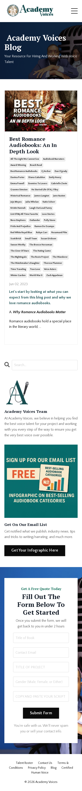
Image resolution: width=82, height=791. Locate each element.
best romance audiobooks (23, 171)
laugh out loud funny (41, 208)
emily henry (55, 177)
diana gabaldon (36, 177)
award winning (18, 165)
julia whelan (32, 202)
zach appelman (54, 275)
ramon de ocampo (44, 226)
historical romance (20, 196)
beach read (36, 165)
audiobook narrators (53, 159)
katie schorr (49, 202)
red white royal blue (21, 232)
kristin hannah (18, 208)
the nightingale (18, 257)
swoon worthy (17, 245)
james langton (41, 196)
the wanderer (60, 257)
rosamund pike (59, 232)
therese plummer (53, 263)
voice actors (50, 269)
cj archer (46, 171)
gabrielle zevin (59, 183)
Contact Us (45, 763)
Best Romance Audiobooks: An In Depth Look (33, 145)
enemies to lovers (37, 183)
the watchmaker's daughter (25, 263)
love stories (48, 214)
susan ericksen (48, 238)
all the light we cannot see (24, 159)
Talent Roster (24, 763)
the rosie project (40, 257)
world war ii (36, 275)
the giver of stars (19, 251)
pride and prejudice (20, 226)
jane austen (59, 196)
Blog (53, 768)
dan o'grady (61, 171)
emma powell (17, 183)
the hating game (42, 251)
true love (35, 269)
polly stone (49, 220)
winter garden (18, 275)
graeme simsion (19, 190)
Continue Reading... (23, 335)
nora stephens (18, 220)
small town (31, 238)
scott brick (15, 238)
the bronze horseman (40, 245)
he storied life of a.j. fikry (44, 190)
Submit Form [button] (41, 713)
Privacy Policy (37, 768)
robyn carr (41, 232)
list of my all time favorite (24, 214)
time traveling (18, 269)
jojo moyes (16, 202)
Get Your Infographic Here (34, 550)
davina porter (17, 177)
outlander (35, 220)
